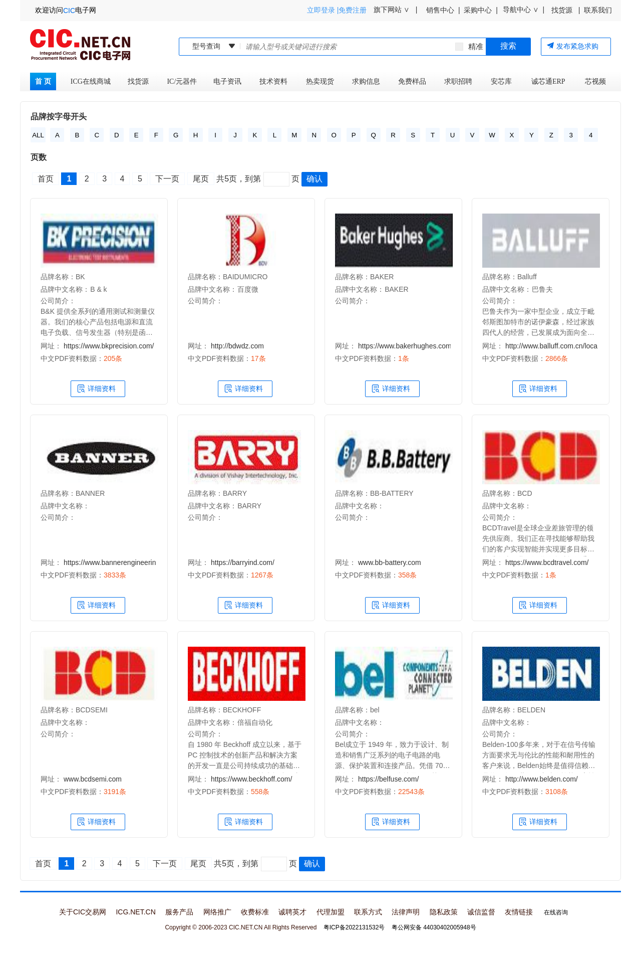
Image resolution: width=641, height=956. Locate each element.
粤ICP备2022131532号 (354, 927)
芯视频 (595, 81)
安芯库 (501, 81)
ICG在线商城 (91, 81)
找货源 (140, 81)
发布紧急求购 (572, 46)
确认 (314, 178)
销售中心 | (441, 10)
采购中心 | (479, 10)
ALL (38, 135)
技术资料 (275, 81)
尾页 (201, 178)
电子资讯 (229, 81)
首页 (46, 178)
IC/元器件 (182, 81)
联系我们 (598, 10)
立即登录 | (323, 10)
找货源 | (564, 10)
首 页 (43, 81)
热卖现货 (322, 81)
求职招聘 (460, 81)
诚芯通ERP (548, 81)
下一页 (167, 178)
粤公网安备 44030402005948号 (434, 927)
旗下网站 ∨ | (394, 10)
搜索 (508, 46)
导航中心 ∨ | (523, 10)
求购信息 (368, 81)
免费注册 (353, 10)
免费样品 (414, 81)
